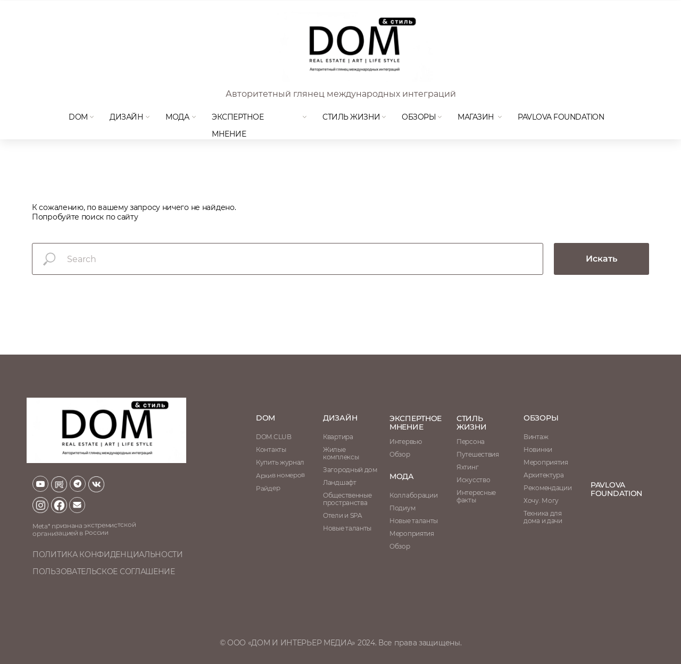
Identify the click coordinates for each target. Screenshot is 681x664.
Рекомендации (547, 488)
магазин (476, 117)
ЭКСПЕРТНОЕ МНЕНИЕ (415, 423)
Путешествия (477, 454)
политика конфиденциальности (107, 554)
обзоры (541, 418)
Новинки (538, 449)
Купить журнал (280, 462)
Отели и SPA (342, 515)
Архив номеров (280, 475)
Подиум (402, 508)
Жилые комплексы (341, 453)
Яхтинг (467, 467)
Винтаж (536, 437)
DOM (78, 117)
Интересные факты (476, 496)
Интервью (405, 442)
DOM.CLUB (274, 437)
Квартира (338, 437)
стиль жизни (471, 423)
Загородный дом (350, 470)
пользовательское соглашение (103, 571)
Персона (470, 442)
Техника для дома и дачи (543, 517)
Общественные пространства (347, 499)
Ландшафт (339, 482)
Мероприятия (546, 462)
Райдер (268, 488)
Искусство (473, 480)
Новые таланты (413, 521)
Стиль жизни (351, 117)
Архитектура (544, 475)
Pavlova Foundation (561, 117)
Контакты (271, 449)
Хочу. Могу (541, 501)
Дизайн (126, 117)
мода (177, 117)
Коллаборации (413, 495)
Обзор (399, 454)
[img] (354, 47)
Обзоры (419, 117)
